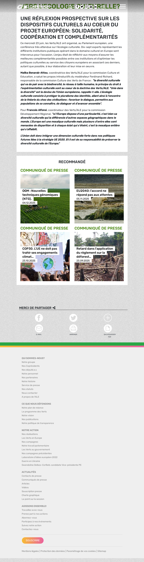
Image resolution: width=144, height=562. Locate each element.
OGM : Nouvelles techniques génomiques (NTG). (40, 195)
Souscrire (33, 540)
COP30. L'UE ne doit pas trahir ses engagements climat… (39, 252)
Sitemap (102, 551)
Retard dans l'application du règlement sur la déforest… (94, 252)
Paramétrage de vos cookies (81, 551)
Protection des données (53, 551)
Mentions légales (30, 551)
